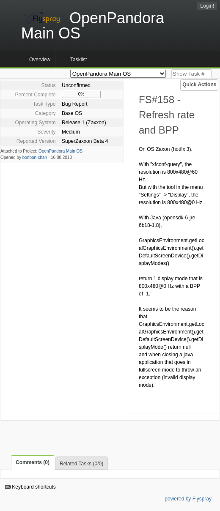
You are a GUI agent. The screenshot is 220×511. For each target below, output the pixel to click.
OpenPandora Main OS (60, 151)
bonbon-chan (34, 157)
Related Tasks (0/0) (81, 464)
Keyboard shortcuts (30, 487)
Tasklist (78, 60)
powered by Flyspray (188, 499)
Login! (207, 6)
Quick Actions (199, 84)
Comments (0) (33, 462)
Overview (39, 60)
